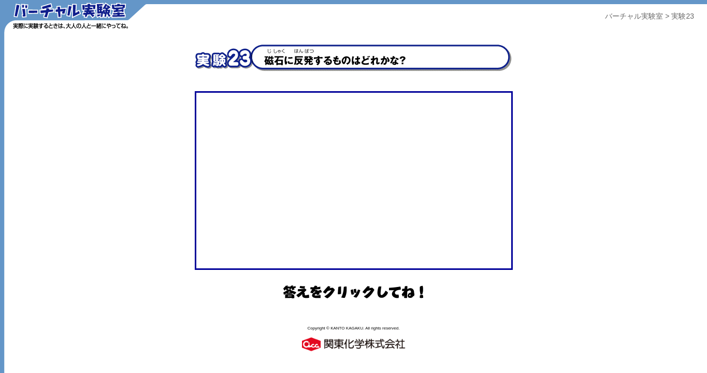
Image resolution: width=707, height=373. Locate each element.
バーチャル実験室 (634, 16)
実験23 (682, 16)
